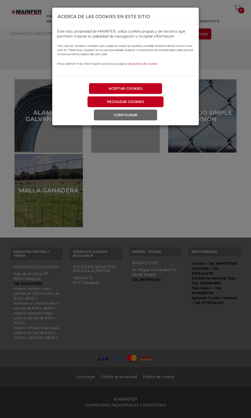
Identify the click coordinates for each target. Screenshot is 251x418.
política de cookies (144, 63)
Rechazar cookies (125, 102)
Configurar (125, 115)
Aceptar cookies (125, 88)
